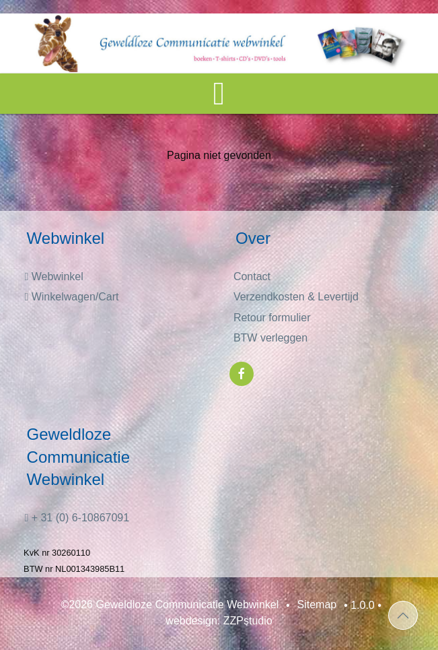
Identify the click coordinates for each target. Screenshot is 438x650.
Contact (251, 276)
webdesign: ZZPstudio (219, 621)
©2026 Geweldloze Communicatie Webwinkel (170, 605)
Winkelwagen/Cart (71, 296)
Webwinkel (53, 276)
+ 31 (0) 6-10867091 (76, 517)
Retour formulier (272, 317)
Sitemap (317, 605)
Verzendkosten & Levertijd (296, 296)
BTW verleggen (270, 338)
